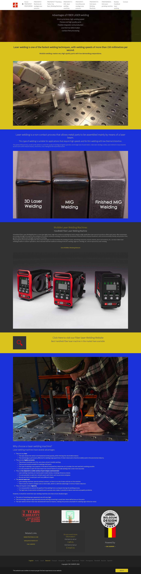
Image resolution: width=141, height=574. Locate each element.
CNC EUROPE (31, 544)
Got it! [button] (122, 570)
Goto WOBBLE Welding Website (70, 248)
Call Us (70, 542)
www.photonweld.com (31, 540)
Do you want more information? (70, 535)
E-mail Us (70, 547)
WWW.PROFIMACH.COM (31, 537)
